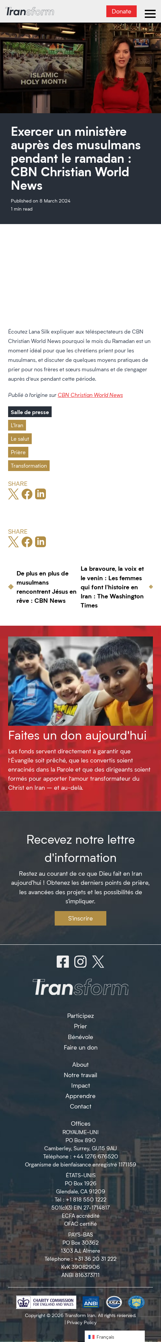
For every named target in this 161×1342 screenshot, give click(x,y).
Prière (18, 452)
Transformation (29, 465)
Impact (80, 1085)
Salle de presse (30, 411)
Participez (80, 1015)
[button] (114, 1336)
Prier (80, 1026)
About (80, 1064)
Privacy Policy (82, 1322)
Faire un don (81, 1047)
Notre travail (80, 1075)
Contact (80, 1106)
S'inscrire (80, 918)
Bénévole (80, 1037)
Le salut (20, 438)
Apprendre (80, 1096)
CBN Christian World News (90, 394)
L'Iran (17, 425)
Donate (121, 11)
